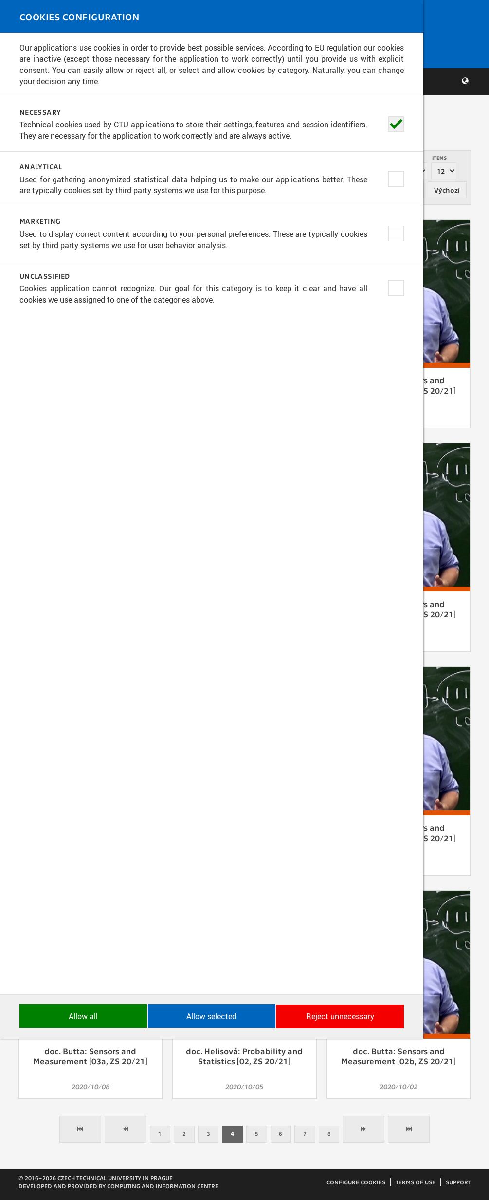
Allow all (63, 1178)
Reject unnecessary (426, 1178)
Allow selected (244, 1178)
